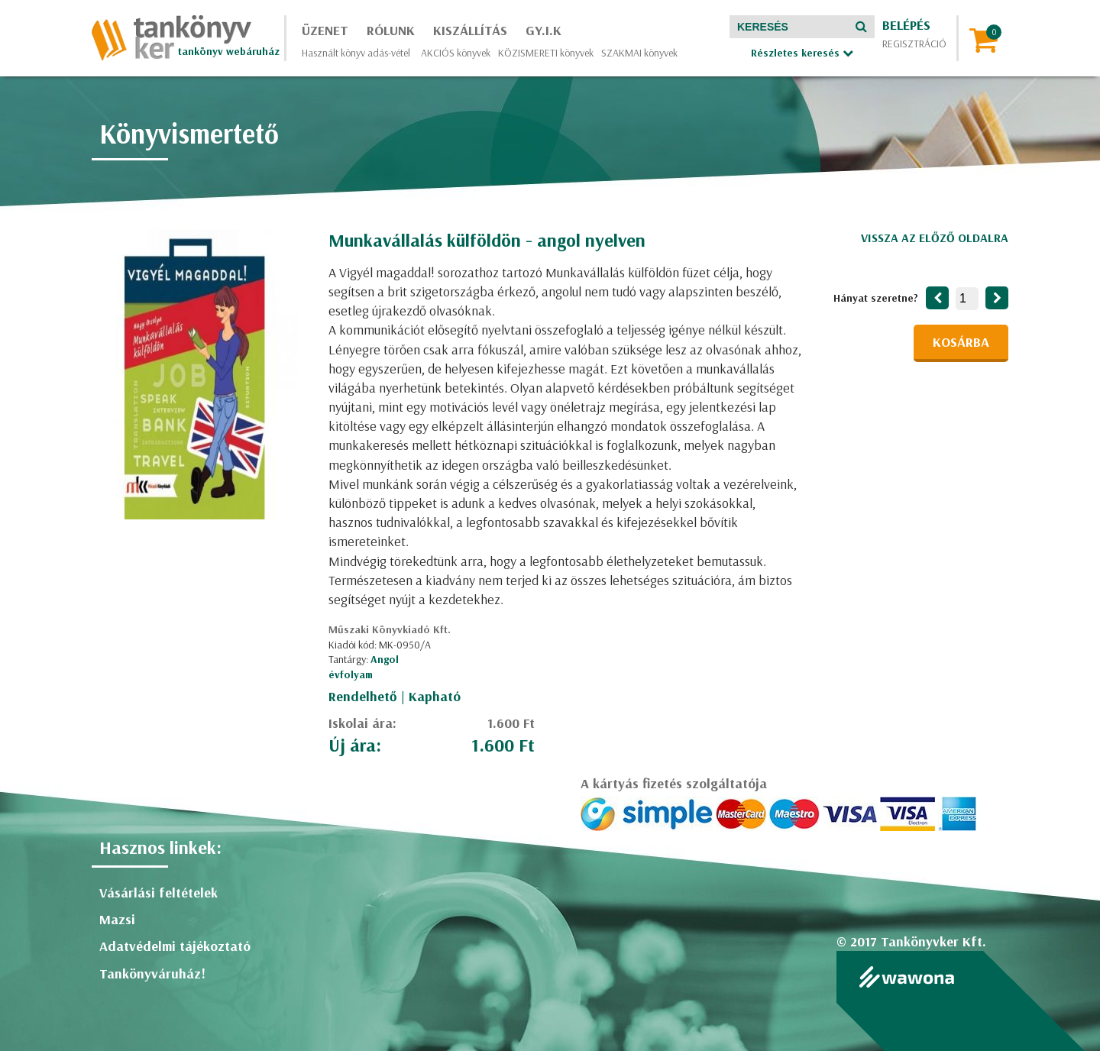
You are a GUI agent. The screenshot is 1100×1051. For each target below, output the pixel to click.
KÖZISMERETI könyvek (546, 53)
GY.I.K (543, 30)
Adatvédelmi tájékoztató (175, 946)
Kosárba (961, 342)
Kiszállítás (470, 30)
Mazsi (117, 919)
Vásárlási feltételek (158, 892)
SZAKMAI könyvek (639, 53)
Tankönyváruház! (152, 973)
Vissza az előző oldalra (934, 237)
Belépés (906, 25)
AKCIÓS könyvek (455, 53)
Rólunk (391, 30)
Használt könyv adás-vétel (356, 53)
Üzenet (325, 30)
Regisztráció (914, 43)
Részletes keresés (802, 53)
